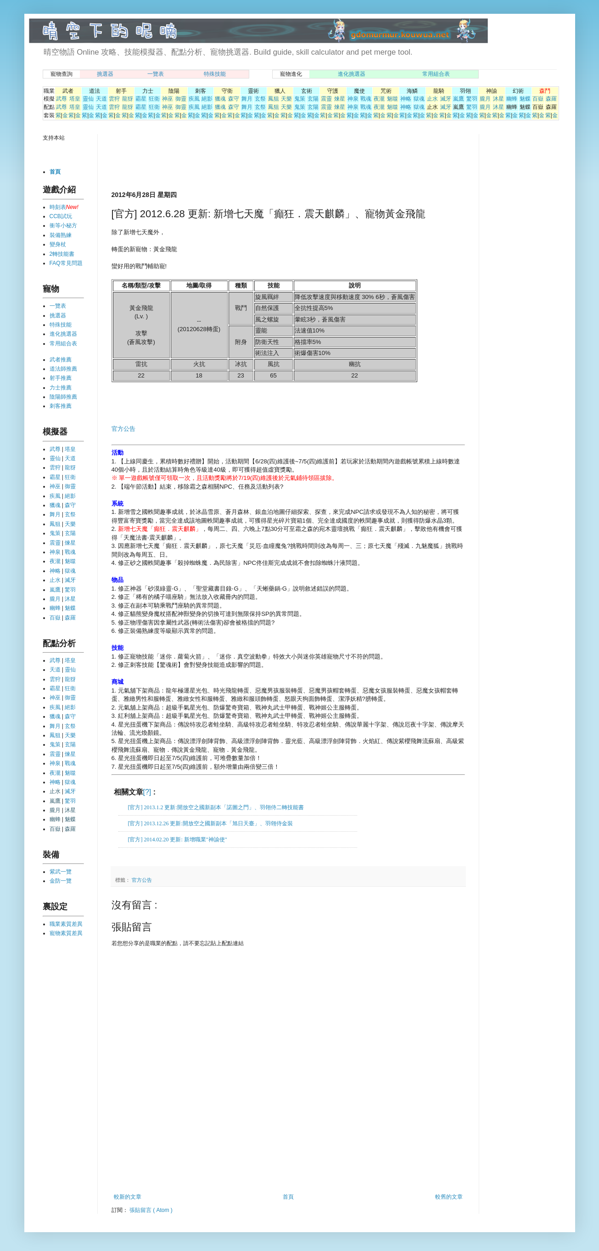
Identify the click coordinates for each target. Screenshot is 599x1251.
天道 (101, 99)
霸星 (140, 99)
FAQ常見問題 (66, 263)
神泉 (352, 99)
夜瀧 (379, 99)
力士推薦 (61, 387)
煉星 (339, 99)
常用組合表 (436, 74)
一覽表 (155, 74)
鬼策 (299, 99)
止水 (432, 99)
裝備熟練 (61, 235)
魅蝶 (525, 99)
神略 (405, 99)
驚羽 (471, 99)
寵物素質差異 (66, 933)
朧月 (485, 99)
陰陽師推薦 (63, 397)
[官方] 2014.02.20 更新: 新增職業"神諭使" (177, 839)
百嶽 (537, 99)
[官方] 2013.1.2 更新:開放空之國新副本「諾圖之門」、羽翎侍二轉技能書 (216, 807)
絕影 (207, 99)
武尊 (61, 99)
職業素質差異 (66, 924)
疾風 (194, 99)
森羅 (551, 99)
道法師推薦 (63, 369)
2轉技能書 (62, 254)
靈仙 (88, 99)
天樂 (286, 99)
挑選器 (105, 74)
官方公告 (123, 428)
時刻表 (58, 207)
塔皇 (74, 99)
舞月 (246, 99)
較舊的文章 (449, 1197)
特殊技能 (215, 74)
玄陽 (313, 99)
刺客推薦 (61, 406)
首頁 (288, 1197)
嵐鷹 (458, 99)
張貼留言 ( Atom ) (151, 1210)
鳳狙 (273, 99)
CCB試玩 (61, 216)
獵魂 (220, 99)
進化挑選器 (351, 74)
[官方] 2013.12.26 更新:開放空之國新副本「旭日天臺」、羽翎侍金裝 (210, 823)
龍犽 (127, 99)
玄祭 (260, 99)
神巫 (167, 99)
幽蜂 (511, 99)
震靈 (326, 99)
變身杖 (58, 244)
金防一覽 (61, 881)
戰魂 (365, 99)
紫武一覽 (61, 871)
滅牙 (445, 99)
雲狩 (114, 99)
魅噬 (392, 99)
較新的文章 (127, 1197)
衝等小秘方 (63, 225)
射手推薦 (61, 378)
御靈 (180, 99)
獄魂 (419, 99)
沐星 (498, 99)
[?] (147, 792)
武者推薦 (61, 359)
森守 (233, 99)
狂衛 (154, 99)
